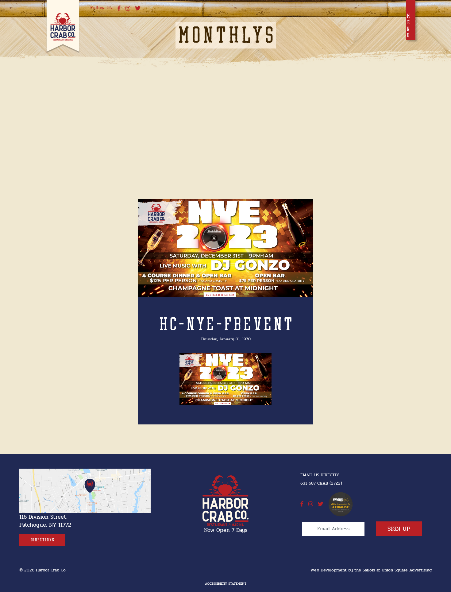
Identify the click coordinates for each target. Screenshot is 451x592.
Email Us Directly (319, 475)
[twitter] (138, 9)
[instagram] (127, 9)
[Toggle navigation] (410, 20)
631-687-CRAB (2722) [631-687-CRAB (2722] (321, 483)
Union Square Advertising (407, 570)
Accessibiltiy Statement (225, 583)
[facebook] (119, 9)
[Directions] (42, 540)
